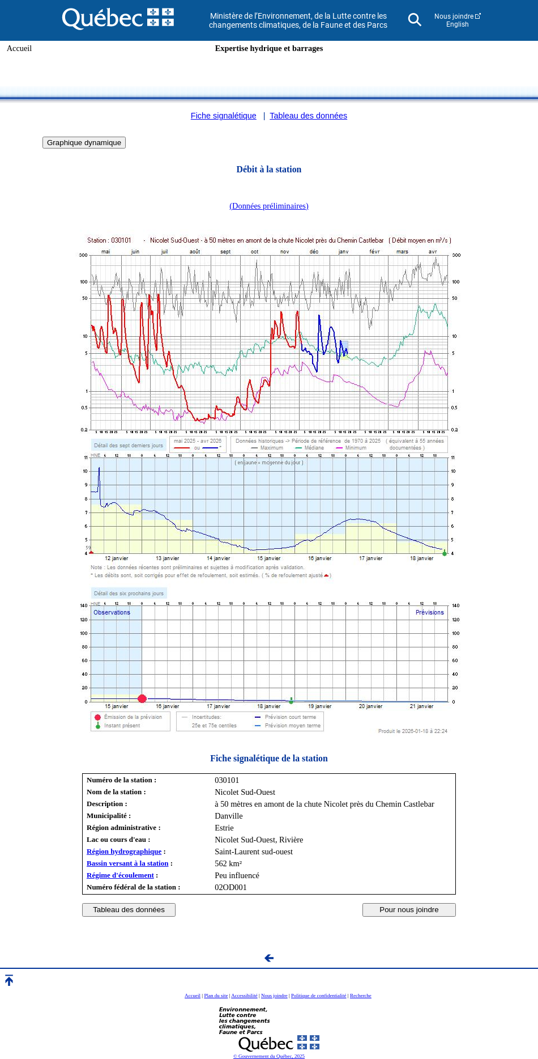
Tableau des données (308, 115)
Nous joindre (453, 16)
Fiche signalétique (224, 115)
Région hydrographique (124, 851)
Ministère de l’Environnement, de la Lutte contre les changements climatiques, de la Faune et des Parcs (298, 20)
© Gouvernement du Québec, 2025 (269, 1056)
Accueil (19, 48)
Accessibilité (244, 995)
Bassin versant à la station (127, 863)
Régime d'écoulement (120, 875)
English (457, 24)
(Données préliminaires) (268, 205)
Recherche (361, 995)
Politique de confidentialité (318, 995)
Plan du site (216, 995)
